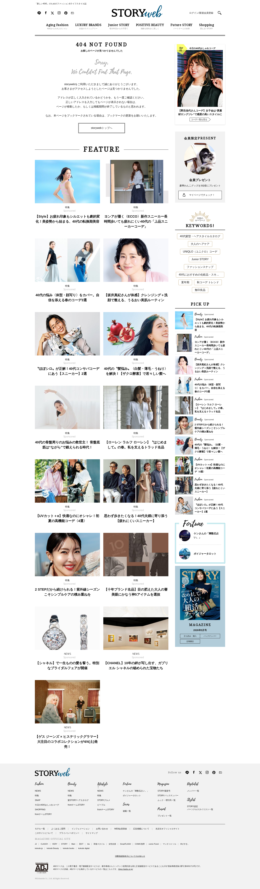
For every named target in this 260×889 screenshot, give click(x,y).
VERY (54, 844)
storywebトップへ (101, 127)
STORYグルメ (103, 800)
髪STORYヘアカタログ (78, 800)
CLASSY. (44, 844)
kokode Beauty (53, 848)
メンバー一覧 (193, 791)
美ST (81, 844)
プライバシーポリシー (69, 833)
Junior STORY (200, 259)
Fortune (127, 784)
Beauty (72, 784)
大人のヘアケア (200, 243)
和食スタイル (99, 844)
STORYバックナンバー (168, 795)
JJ (36, 844)
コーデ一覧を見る (199, 119)
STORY (64, 844)
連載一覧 (127, 811)
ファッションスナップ (200, 267)
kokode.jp (39, 848)
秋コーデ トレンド (208, 282)
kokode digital (83, 848)
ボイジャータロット (205, 553)
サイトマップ (92, 833)
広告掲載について (141, 829)
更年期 (185, 282)
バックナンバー (210, 636)
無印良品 (200, 290)
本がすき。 (184, 844)
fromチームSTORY (43, 814)
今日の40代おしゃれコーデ (47, 805)
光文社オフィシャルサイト (168, 829)
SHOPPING (40, 809)
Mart (73, 844)
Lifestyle (102, 784)
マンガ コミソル (169, 844)
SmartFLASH (125, 844)
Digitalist (192, 784)
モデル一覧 (40, 829)
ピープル (101, 805)
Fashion (39, 784)
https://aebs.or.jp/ (125, 869)
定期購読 (190, 641)
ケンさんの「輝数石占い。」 (136, 791)
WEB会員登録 (120, 829)
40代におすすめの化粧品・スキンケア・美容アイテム (201, 274)
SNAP (37, 800)
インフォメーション (81, 829)
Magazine (163, 784)
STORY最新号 (164, 791)
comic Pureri (154, 844)
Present (162, 809)
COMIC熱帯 (140, 844)
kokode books (68, 848)
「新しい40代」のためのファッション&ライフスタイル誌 (60, 4)
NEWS (38, 791)
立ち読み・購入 (190, 636)
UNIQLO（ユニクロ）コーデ (200, 251)
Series (126, 804)
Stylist (191, 799)
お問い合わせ (102, 829)
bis (88, 844)
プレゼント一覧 (165, 816)
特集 (37, 795)
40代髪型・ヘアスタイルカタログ (200, 236)
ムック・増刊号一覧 (167, 800)
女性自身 (112, 844)
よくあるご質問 (58, 829)
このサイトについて (44, 833)
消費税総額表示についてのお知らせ (130, 856)
